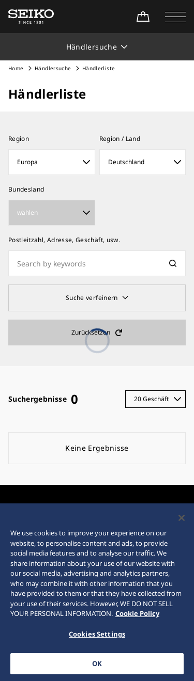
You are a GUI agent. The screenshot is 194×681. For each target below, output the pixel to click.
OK (97, 669)
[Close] (181, 523)
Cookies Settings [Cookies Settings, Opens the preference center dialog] (97, 639)
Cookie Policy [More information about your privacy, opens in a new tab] (137, 619)
